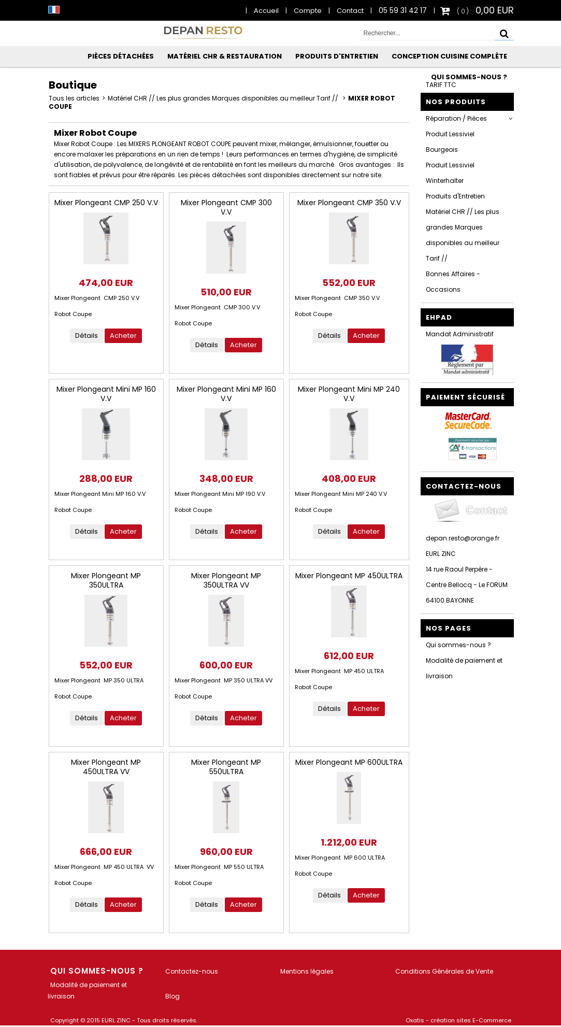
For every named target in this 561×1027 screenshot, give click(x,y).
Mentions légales (307, 971)
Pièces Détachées (121, 56)
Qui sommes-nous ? (469, 77)
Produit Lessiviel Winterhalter (450, 173)
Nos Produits (456, 102)
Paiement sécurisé (465, 397)
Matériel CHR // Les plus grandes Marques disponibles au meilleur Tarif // (224, 98)
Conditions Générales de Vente (444, 971)
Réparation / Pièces (456, 118)
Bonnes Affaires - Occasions (453, 281)
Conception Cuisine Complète (449, 56)
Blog (172, 996)
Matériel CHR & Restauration (224, 56)
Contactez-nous (191, 971)
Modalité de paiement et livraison (464, 668)
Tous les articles (74, 98)
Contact (350, 11)
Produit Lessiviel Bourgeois (450, 142)
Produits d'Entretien (336, 56)
